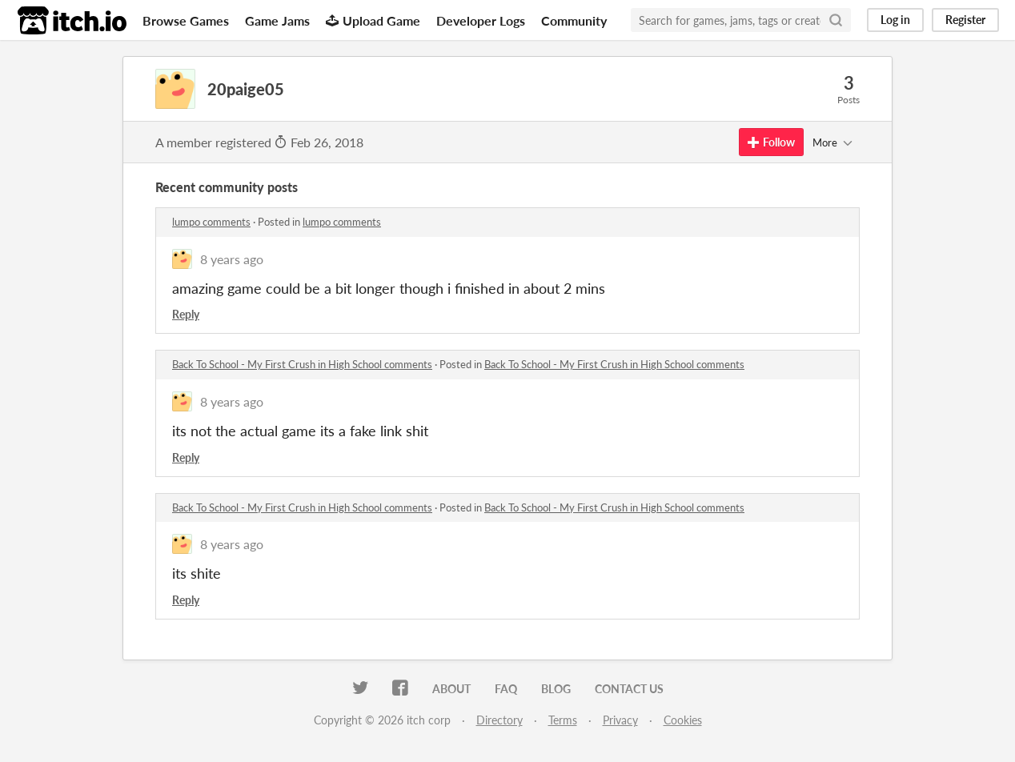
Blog (556, 689)
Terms (562, 720)
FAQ (506, 689)
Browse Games (185, 20)
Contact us (629, 689)
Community (574, 20)
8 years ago (231, 259)
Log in (895, 19)
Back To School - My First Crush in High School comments (302, 364)
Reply (185, 314)
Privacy (620, 720)
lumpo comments (211, 221)
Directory (499, 720)
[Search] (835, 20)
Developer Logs (480, 20)
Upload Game (373, 20)
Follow (771, 142)
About (451, 689)
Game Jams (277, 20)
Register (965, 19)
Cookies (683, 720)
